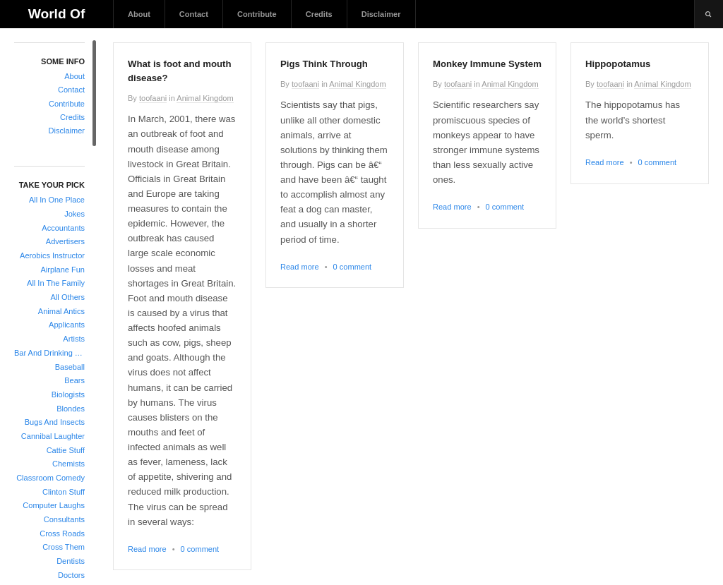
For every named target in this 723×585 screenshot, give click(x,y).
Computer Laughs (54, 505)
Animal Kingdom (205, 98)
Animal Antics (61, 311)
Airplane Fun (62, 269)
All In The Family (56, 283)
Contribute (257, 14)
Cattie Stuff (66, 450)
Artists (74, 338)
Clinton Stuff (63, 492)
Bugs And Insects (55, 422)
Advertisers (65, 241)
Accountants (63, 228)
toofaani (153, 98)
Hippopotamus (617, 64)
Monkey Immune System (487, 64)
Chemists (68, 463)
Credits (319, 14)
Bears (74, 380)
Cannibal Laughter (53, 436)
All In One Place (57, 199)
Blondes (70, 408)
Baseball (70, 367)
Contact (193, 14)
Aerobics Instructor (52, 255)
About (139, 14)
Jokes (74, 214)
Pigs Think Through (324, 64)
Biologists (68, 394)
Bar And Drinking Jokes (49, 353)
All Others (68, 297)
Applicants (67, 324)
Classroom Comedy (50, 478)
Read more (147, 549)
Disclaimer (381, 14)
